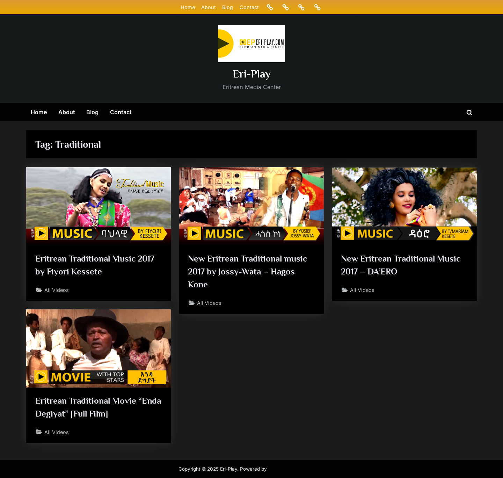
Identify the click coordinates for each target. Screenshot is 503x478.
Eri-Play (252, 74)
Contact (249, 7)
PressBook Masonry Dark (296, 469)
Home (188, 7)
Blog (227, 7)
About (208, 7)
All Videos (56, 290)
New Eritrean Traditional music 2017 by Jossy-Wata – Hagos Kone (247, 271)
